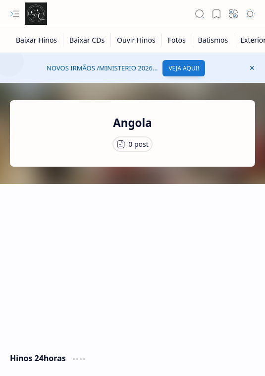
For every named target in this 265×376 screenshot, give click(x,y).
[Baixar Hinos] (36, 40)
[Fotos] (177, 40)
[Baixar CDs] (87, 40)
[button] (14, 13)
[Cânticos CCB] (36, 13)
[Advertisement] (132, 263)
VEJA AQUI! (183, 68)
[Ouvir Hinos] (136, 40)
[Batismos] (213, 40)
